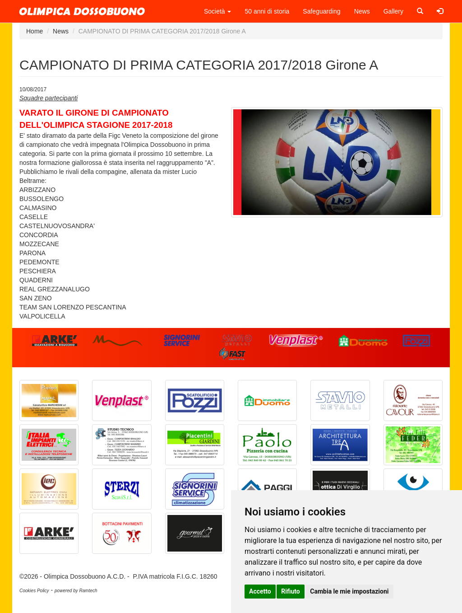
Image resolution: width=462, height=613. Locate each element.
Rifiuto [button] (290, 591)
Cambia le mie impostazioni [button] (349, 591)
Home (34, 31)
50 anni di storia (267, 11)
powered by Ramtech (76, 590)
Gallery (393, 11)
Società (217, 11)
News (362, 11)
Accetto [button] (260, 591)
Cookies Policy (34, 590)
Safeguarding (321, 11)
